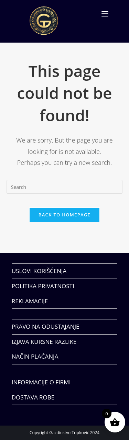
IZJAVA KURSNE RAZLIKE (44, 342)
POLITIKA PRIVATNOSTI (43, 286)
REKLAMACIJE (30, 301)
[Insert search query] (65, 187)
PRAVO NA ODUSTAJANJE (45, 326)
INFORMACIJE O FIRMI (41, 382)
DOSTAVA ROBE (33, 397)
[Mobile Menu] (104, 14)
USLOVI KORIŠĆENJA (39, 271)
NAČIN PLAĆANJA (35, 356)
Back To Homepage (64, 215)
